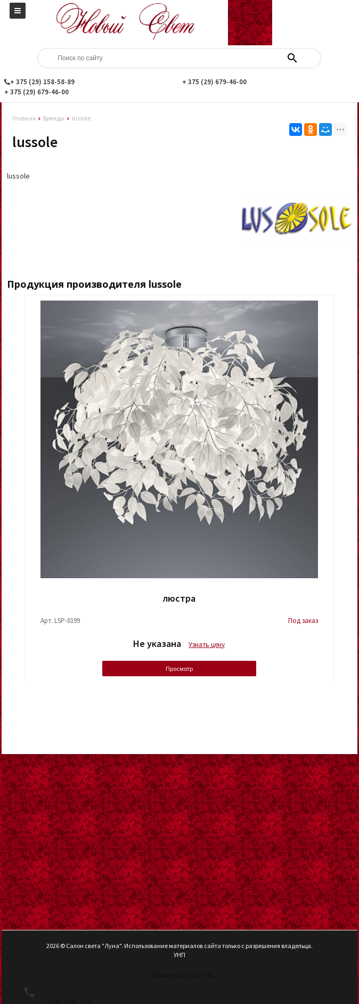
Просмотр (179, 669)
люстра (178, 598)
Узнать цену (207, 644)
